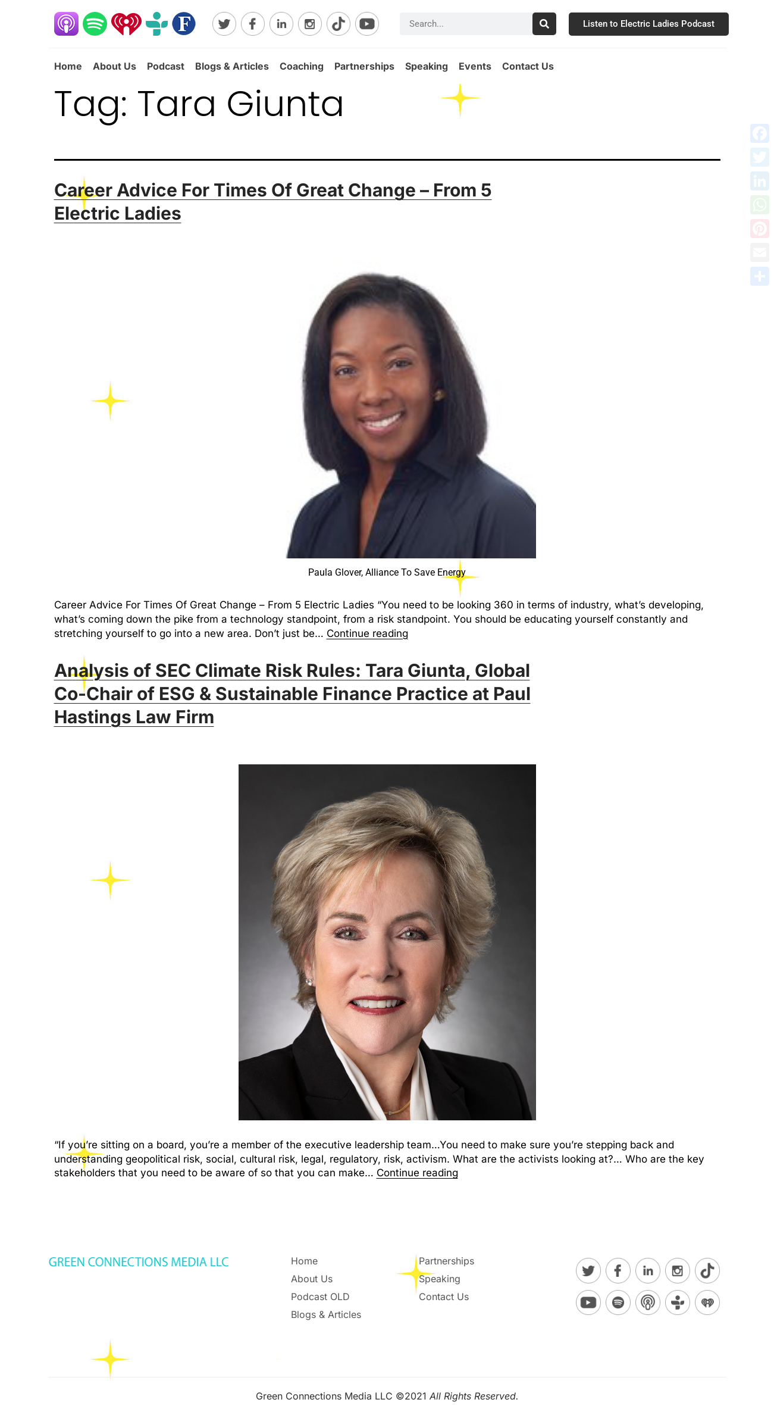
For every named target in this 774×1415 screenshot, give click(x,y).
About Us (114, 66)
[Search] (544, 24)
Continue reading (367, 633)
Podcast (165, 66)
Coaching (302, 66)
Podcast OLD (320, 1296)
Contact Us (528, 66)
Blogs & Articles (232, 66)
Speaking (426, 66)
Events (475, 66)
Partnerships (364, 66)
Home (68, 66)
